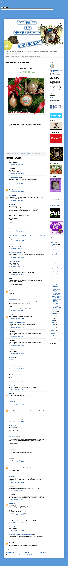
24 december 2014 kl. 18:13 (16, 310)
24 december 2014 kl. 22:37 (16, 336)
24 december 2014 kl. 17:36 (16, 286)
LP (9, 278)
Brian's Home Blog (13, 244)
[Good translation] (3, 7)
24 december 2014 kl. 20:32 (16, 318)
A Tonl (10, 542)
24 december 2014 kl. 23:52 (16, 368)
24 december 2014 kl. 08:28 (16, 164)
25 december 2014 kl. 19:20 (16, 445)
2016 (53, 239)
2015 (53, 241)
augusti (54, 315)
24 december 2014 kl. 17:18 (16, 274)
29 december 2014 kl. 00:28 (17, 547)
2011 (52, 333)
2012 (53, 332)
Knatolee (11, 401)
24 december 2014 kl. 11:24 (16, 183)
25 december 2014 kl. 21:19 (16, 482)
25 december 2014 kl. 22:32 (16, 490)
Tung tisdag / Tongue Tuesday (56, 307)
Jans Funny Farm (13, 436)
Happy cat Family (13, 526)
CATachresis (12, 365)
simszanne (11, 357)
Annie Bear (11, 314)
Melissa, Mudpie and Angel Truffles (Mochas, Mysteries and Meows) (27, 235)
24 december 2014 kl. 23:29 (16, 361)
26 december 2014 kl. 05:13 (16, 522)
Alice (10, 290)
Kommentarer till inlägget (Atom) (23, 554)
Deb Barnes (12, 409)
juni (53, 318)
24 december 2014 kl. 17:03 (16, 266)
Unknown (11, 503)
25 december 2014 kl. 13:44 (16, 413)
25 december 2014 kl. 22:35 (16, 499)
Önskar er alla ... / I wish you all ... (56, 246)
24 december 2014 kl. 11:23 (16, 173)
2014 (52, 242)
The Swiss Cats (13, 228)
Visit (55, 205)
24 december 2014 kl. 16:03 (16, 240)
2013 (53, 330)
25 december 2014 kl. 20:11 (16, 461)
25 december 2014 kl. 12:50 (16, 397)
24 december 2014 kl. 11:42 (16, 200)
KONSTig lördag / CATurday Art (56, 266)
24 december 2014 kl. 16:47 (16, 257)
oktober (54, 311)
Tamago (11, 476)
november (55, 309)
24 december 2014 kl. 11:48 (16, 224)
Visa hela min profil (54, 90)
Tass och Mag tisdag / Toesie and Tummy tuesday (56, 290)
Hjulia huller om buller (14, 177)
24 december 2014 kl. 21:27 (16, 327)
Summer (11, 160)
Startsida (26, 552)
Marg (10, 449)
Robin (10, 458)
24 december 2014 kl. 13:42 (16, 231)
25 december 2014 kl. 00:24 (17, 381)
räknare (51, 97)
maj (53, 320)
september (55, 313)
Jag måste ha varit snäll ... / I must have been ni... (56, 256)
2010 (53, 335)
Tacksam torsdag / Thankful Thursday (57, 270)
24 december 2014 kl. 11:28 (16, 191)
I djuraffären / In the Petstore (56, 304)
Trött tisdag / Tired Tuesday (57, 273)
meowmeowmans (13, 299)
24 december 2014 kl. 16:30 (16, 248)
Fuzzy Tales (12, 195)
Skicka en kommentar (13, 549)
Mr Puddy (11, 204)
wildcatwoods (12, 466)
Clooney (11, 519)
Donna (10, 393)
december (55, 244)
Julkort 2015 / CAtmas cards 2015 (30, 56)
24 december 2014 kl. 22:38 (16, 345)
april (53, 322)
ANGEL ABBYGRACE (14, 261)
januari (54, 327)
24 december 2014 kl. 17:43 (16, 295)
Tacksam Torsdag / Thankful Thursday (57, 300)
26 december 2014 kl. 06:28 (16, 538)
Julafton (25, 154)
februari (54, 326)
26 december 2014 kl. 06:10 (16, 530)
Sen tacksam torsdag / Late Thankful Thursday (56, 284)
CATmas (13, 154)
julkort (28, 154)
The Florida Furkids (13, 425)
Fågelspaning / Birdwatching (56, 249)
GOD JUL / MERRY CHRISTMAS (56, 260)
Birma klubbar (14, 56)
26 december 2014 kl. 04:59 (16, 514)
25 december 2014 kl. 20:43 (16, 472)
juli (53, 316)
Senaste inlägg (10, 552)
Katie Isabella (12, 418)
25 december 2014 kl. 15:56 (16, 421)
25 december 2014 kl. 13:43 (16, 404)
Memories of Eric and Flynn (16, 252)
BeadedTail (11, 270)
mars (53, 324)
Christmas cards (19, 154)
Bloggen (7, 56)
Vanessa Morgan (13, 187)
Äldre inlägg (43, 552)
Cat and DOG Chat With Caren (17, 322)
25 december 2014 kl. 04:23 (16, 389)
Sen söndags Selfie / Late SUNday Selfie (56, 277)
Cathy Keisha (12, 385)
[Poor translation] (7, 7)
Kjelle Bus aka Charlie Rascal (56, 71)
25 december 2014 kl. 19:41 (16, 454)
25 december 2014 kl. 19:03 (16, 432)
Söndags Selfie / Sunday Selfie (56, 252)
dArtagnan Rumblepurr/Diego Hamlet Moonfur (21, 534)
